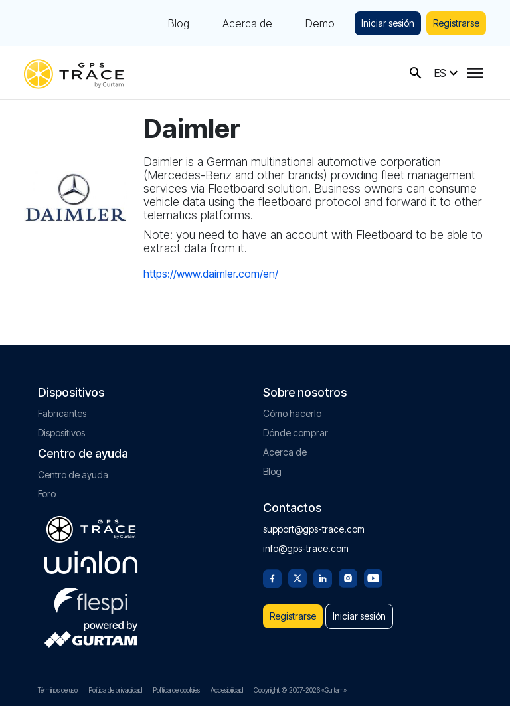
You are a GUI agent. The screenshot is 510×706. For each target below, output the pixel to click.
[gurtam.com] (91, 562)
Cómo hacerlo (292, 413)
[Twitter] (297, 577)
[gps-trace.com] (74, 72)
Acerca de (247, 23)
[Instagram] (348, 577)
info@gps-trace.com (306, 548)
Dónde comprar (295, 432)
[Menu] (475, 73)
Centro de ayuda (73, 474)
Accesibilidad (227, 690)
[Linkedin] (322, 577)
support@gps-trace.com (314, 529)
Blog (178, 23)
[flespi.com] (91, 598)
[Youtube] (373, 577)
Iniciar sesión (387, 23)
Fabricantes (62, 413)
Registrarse (456, 23)
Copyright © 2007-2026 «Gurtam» (300, 690)
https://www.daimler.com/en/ (210, 273)
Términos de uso (58, 690)
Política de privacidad (115, 690)
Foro (47, 493)
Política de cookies (176, 690)
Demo (320, 23)
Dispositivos (61, 432)
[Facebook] (272, 577)
